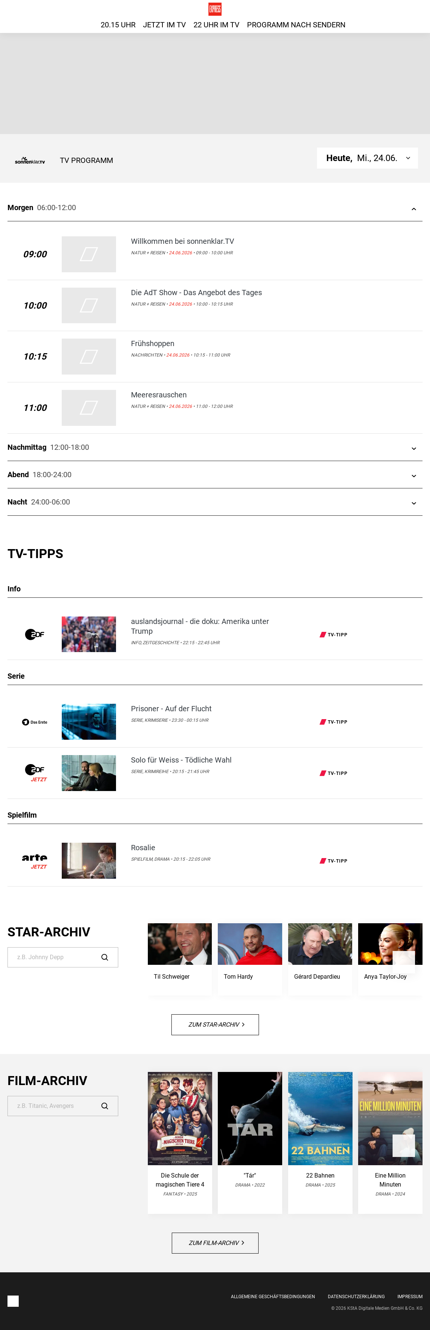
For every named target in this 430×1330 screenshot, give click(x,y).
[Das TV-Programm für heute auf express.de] (215, 9)
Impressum (410, 1296)
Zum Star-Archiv (216, 1024)
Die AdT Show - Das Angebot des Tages (196, 292)
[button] (404, 962)
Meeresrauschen (159, 394)
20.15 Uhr (118, 24)
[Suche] (62, 957)
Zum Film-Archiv (216, 1242)
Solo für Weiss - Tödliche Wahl (181, 759)
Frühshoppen (152, 343)
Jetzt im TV (164, 24)
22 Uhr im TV (216, 24)
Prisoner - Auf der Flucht (171, 708)
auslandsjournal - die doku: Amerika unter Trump (200, 626)
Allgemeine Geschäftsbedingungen (273, 1296)
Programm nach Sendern (296, 24)
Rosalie (143, 847)
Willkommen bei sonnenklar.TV (182, 241)
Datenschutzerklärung (356, 1296)
